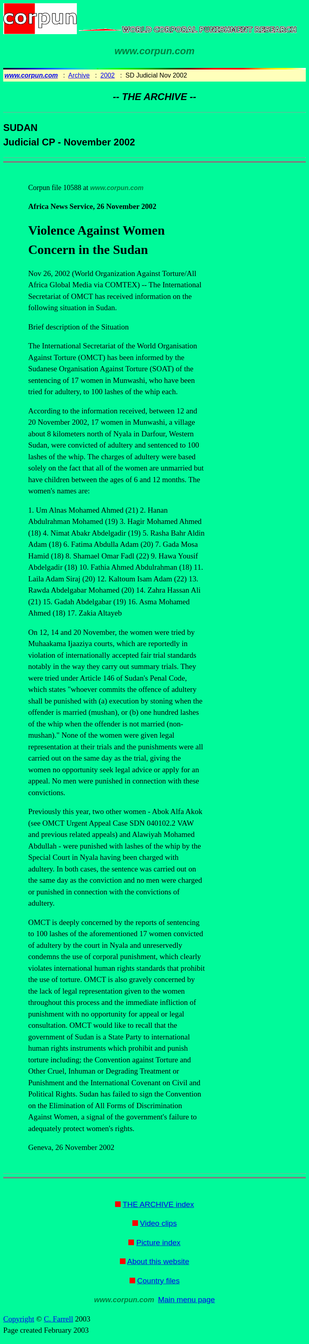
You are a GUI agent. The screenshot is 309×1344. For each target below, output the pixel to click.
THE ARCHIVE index (158, 1204)
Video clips (158, 1223)
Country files (158, 1280)
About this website (158, 1261)
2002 (108, 75)
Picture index (158, 1242)
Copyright (18, 1319)
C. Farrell (58, 1319)
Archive (79, 75)
